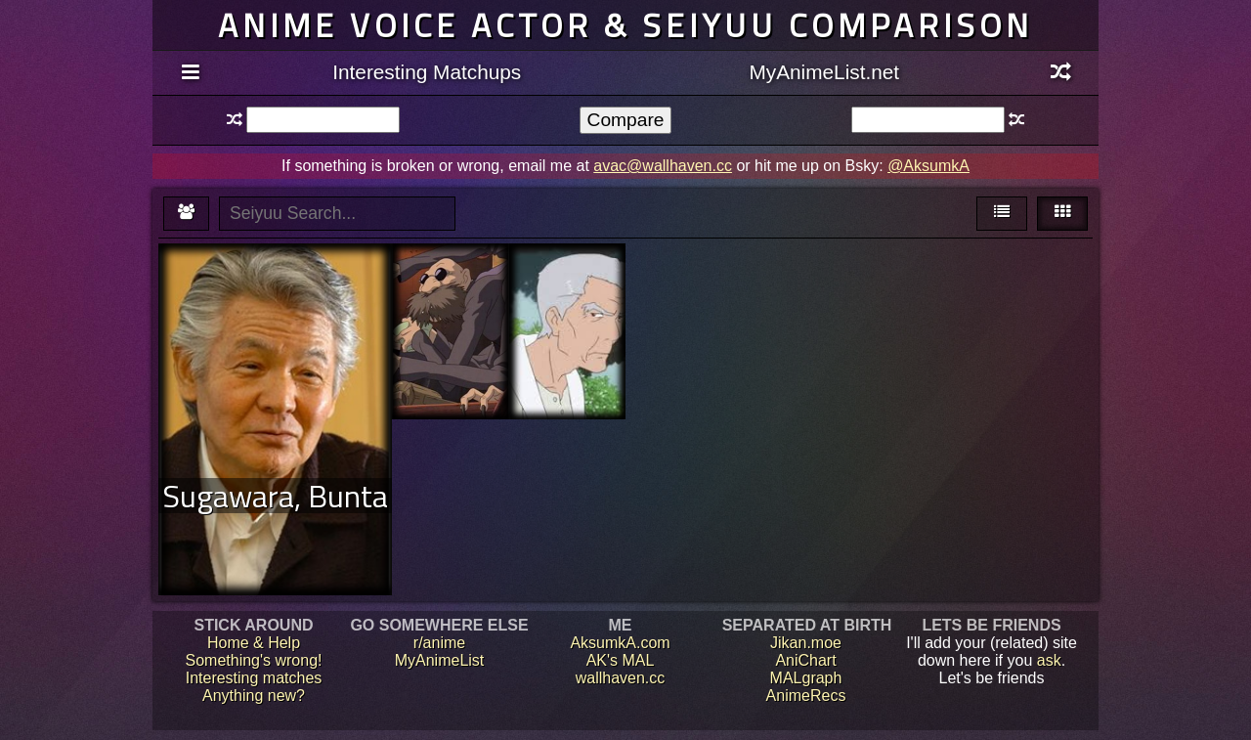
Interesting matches (254, 678)
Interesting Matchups (426, 72)
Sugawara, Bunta (275, 495)
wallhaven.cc (621, 678)
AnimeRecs (806, 695)
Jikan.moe (805, 642)
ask (1049, 660)
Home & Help (253, 642)
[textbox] (323, 120)
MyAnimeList (440, 660)
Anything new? (253, 695)
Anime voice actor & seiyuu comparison (625, 25)
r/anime (439, 642)
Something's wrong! (253, 660)
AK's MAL (620, 660)
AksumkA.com (619, 642)
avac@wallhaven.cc (662, 165)
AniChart (805, 660)
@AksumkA (928, 165)
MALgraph (806, 678)
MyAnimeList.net (824, 72)
